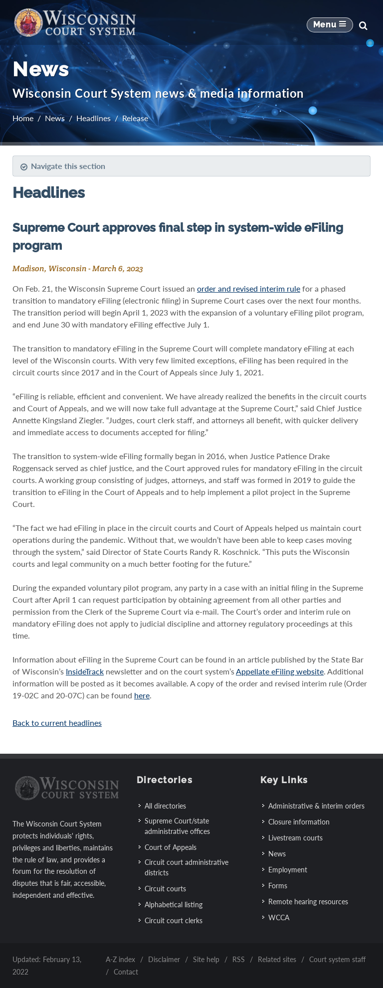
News (55, 118)
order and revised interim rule (248, 288)
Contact (126, 972)
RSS (238, 959)
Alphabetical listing (173, 904)
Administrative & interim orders (316, 806)
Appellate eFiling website (280, 671)
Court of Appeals (170, 847)
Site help (206, 959)
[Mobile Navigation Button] (330, 25)
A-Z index (120, 959)
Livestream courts (295, 837)
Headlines (93, 118)
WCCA (278, 917)
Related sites (277, 959)
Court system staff (337, 959)
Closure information (299, 822)
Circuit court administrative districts (186, 867)
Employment (287, 869)
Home (22, 118)
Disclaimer (164, 959)
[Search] (363, 25)
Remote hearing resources (308, 901)
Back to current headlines (57, 722)
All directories (165, 806)
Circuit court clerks (173, 920)
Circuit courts (165, 888)
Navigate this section (62, 166)
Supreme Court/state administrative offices (177, 826)
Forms (277, 885)
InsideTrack (85, 671)
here (142, 695)
